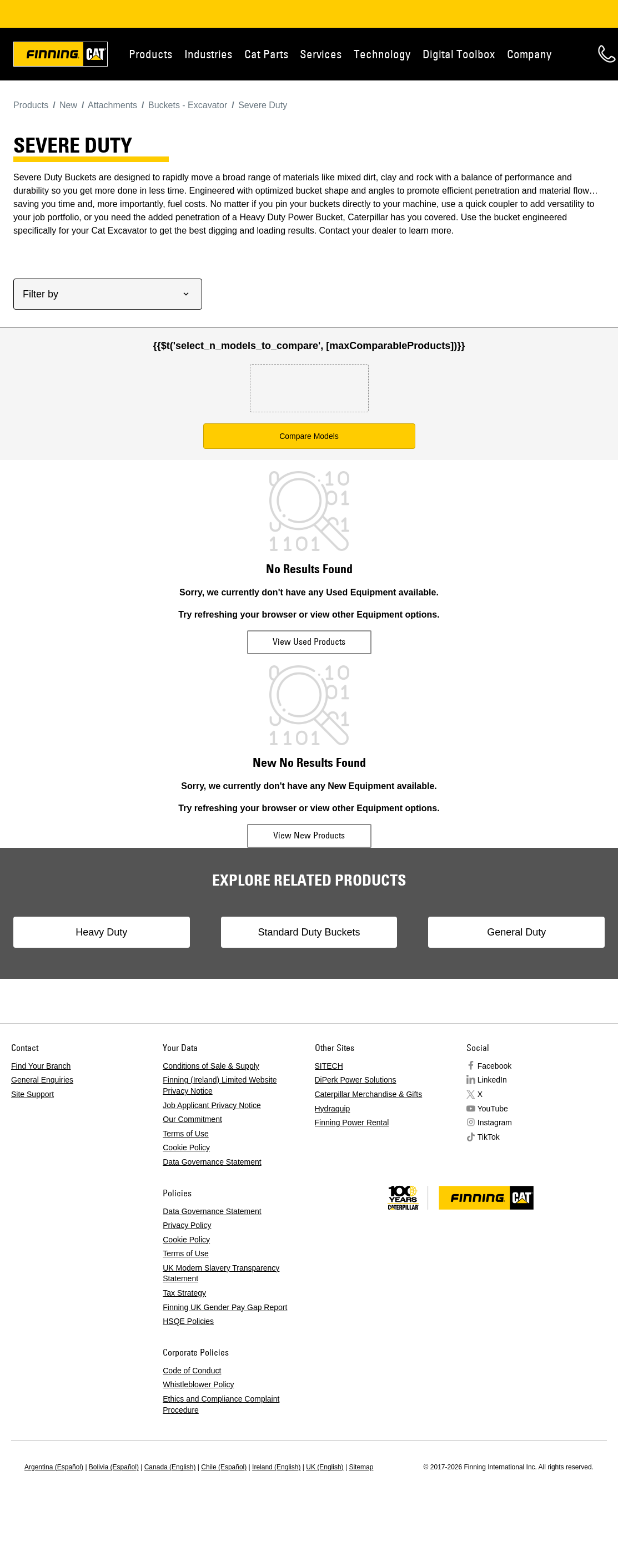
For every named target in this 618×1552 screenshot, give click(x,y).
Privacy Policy (187, 1225)
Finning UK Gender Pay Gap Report (225, 1307)
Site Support (32, 1094)
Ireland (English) (276, 1467)
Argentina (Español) (53, 1467)
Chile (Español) (224, 1467)
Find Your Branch (41, 1065)
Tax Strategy (184, 1292)
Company (529, 54)
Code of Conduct (192, 1370)
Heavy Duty (101, 932)
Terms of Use (185, 1133)
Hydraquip (332, 1108)
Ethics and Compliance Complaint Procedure (221, 1404)
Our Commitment (192, 1119)
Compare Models (309, 436)
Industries (208, 54)
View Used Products (309, 641)
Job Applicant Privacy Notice (212, 1105)
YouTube (493, 1108)
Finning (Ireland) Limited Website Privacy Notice (220, 1085)
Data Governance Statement (212, 1161)
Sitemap (361, 1467)
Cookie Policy (186, 1147)
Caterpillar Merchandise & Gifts (369, 1094)
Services (320, 54)
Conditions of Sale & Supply (211, 1065)
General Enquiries (42, 1079)
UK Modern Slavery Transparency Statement (221, 1273)
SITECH (329, 1065)
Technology (382, 54)
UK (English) (324, 1467)
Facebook (494, 1065)
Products (150, 54)
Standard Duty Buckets (309, 932)
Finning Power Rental (352, 1122)
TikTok (489, 1137)
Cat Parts (266, 54)
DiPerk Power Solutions (355, 1079)
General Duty (516, 932)
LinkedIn (492, 1079)
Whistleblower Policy (198, 1384)
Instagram (495, 1122)
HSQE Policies (188, 1321)
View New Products (309, 835)
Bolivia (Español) (114, 1467)
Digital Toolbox (459, 54)
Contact (607, 54)
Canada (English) (170, 1467)
